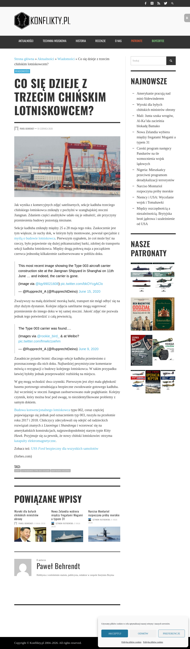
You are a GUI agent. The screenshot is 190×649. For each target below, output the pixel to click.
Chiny (17, 470)
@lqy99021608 (47, 284)
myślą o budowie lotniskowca (34, 238)
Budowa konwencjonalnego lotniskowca (42, 410)
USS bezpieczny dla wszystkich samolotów (64, 448)
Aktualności (45, 59)
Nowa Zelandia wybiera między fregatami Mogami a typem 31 (67, 515)
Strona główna (24, 59)
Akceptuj (114, 633)
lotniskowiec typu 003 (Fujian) (36, 470)
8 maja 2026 (40, 523)
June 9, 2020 (89, 349)
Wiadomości (66, 59)
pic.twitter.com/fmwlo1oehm (39, 341)
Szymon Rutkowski (64, 523)
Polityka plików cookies (131, 642)
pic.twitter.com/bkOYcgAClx (82, 284)
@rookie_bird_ (48, 336)
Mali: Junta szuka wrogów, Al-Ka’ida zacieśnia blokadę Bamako (155, 121)
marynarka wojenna (61, 470)
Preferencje (171, 633)
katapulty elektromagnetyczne (34, 441)
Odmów (143, 633)
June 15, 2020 (89, 291)
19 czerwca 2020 (45, 128)
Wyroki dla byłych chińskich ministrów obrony (26, 515)
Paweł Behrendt (27, 128)
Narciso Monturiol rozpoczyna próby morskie (104, 513)
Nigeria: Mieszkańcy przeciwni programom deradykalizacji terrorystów (155, 175)
